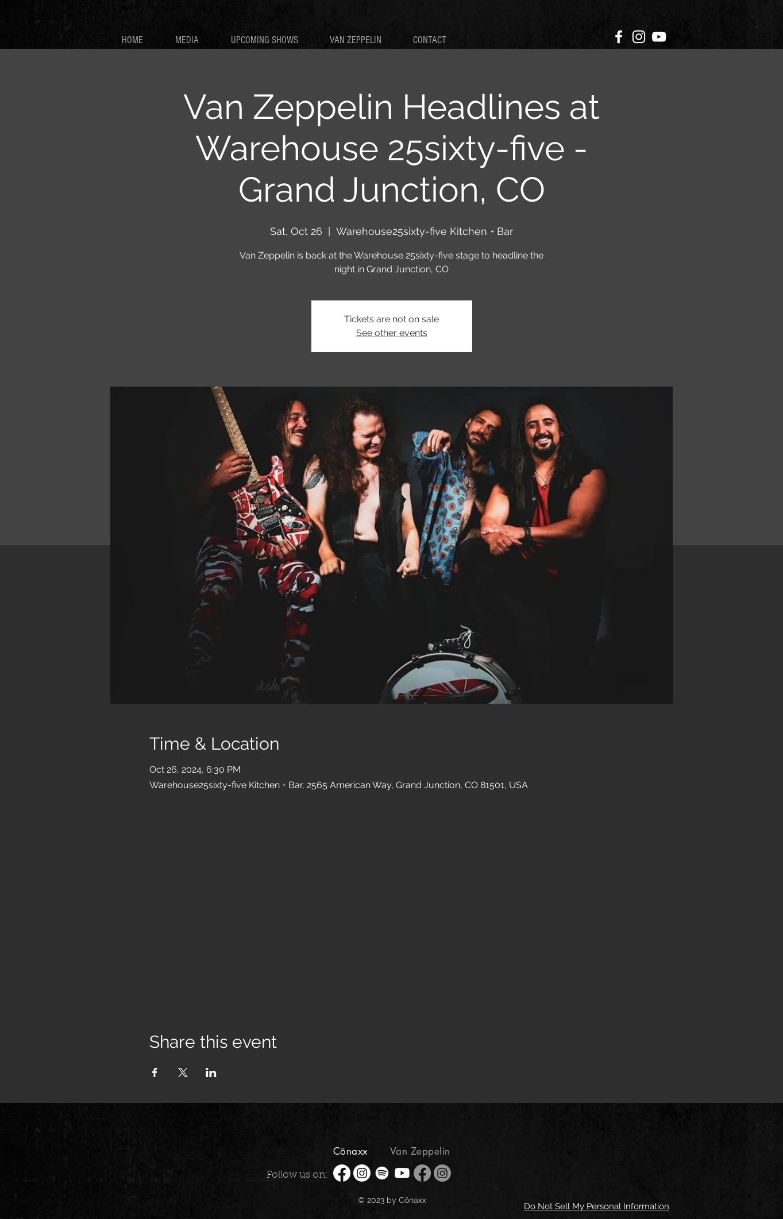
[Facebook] (618, 36)
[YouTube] (659, 36)
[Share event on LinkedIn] (211, 1072)
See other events (391, 332)
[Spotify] (382, 1173)
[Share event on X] (183, 1072)
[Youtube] (402, 1173)
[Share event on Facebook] (154, 1072)
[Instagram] (638, 36)
